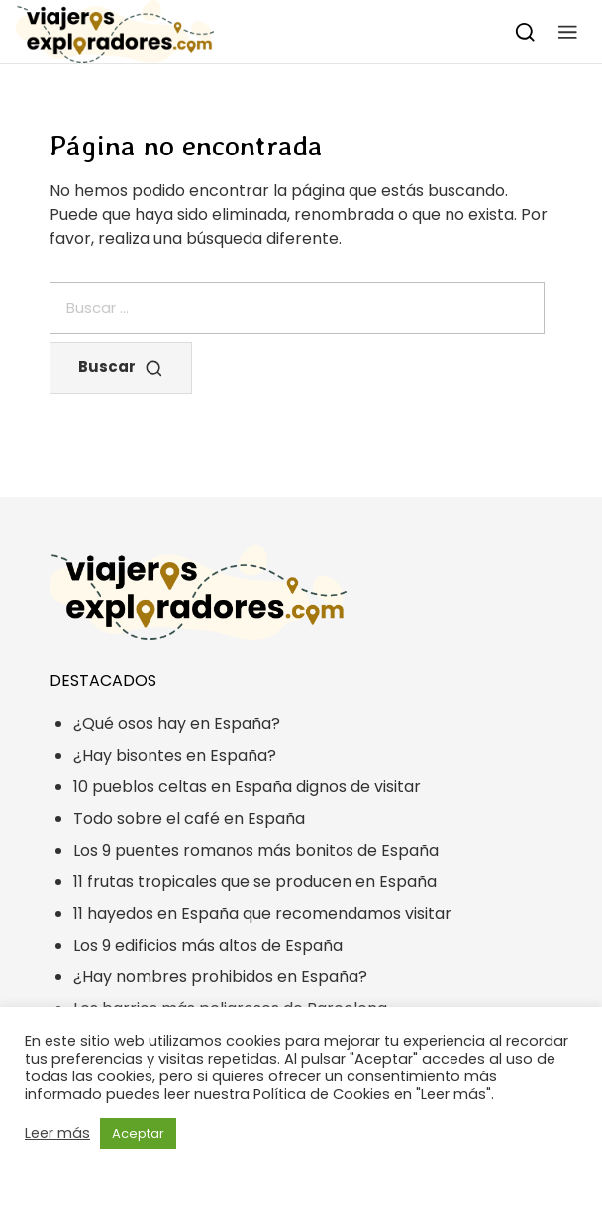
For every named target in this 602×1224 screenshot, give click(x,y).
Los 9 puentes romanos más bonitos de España (256, 850)
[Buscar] (525, 31)
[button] (568, 31)
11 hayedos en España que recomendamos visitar (262, 913)
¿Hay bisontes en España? (174, 755)
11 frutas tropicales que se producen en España (255, 881)
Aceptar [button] (138, 1133)
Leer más (57, 1133)
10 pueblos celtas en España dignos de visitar (247, 786)
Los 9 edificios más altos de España (208, 945)
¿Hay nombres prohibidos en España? (220, 977)
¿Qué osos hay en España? (176, 723)
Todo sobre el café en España (189, 818)
